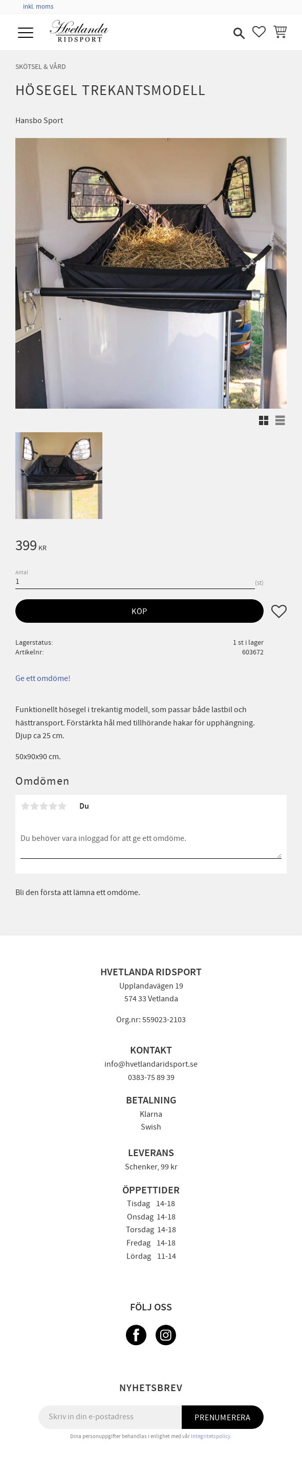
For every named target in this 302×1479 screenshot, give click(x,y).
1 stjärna (25, 806)
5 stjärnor (62, 806)
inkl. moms (38, 7)
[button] (27, 33)
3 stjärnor (43, 806)
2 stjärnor (34, 806)
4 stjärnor (52, 806)
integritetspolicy (210, 1436)
